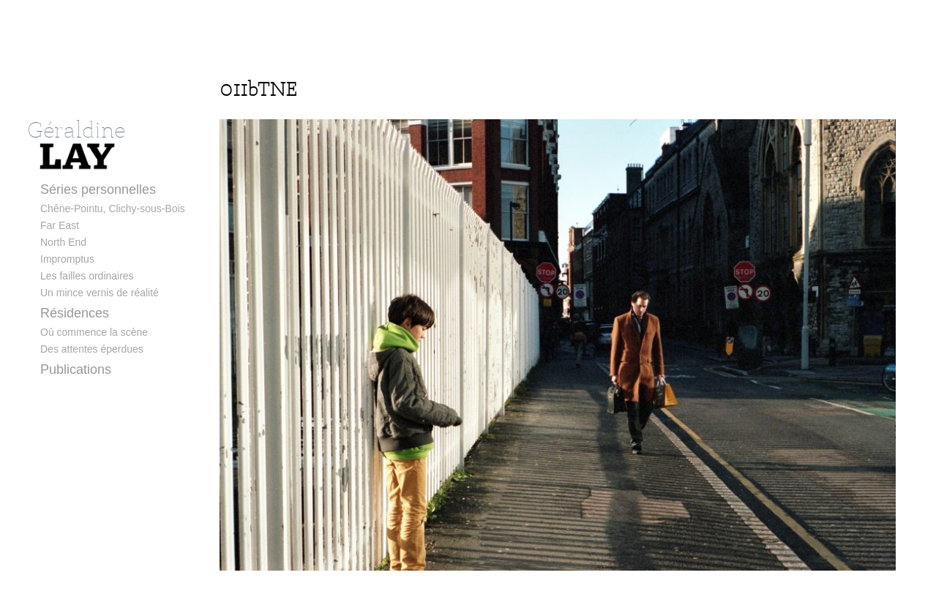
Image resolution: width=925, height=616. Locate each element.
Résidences (74, 313)
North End (63, 242)
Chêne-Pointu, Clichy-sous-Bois (112, 208)
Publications (75, 369)
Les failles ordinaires (87, 276)
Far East (59, 225)
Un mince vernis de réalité (99, 292)
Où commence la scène (94, 332)
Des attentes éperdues (91, 349)
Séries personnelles (98, 189)
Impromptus (67, 259)
